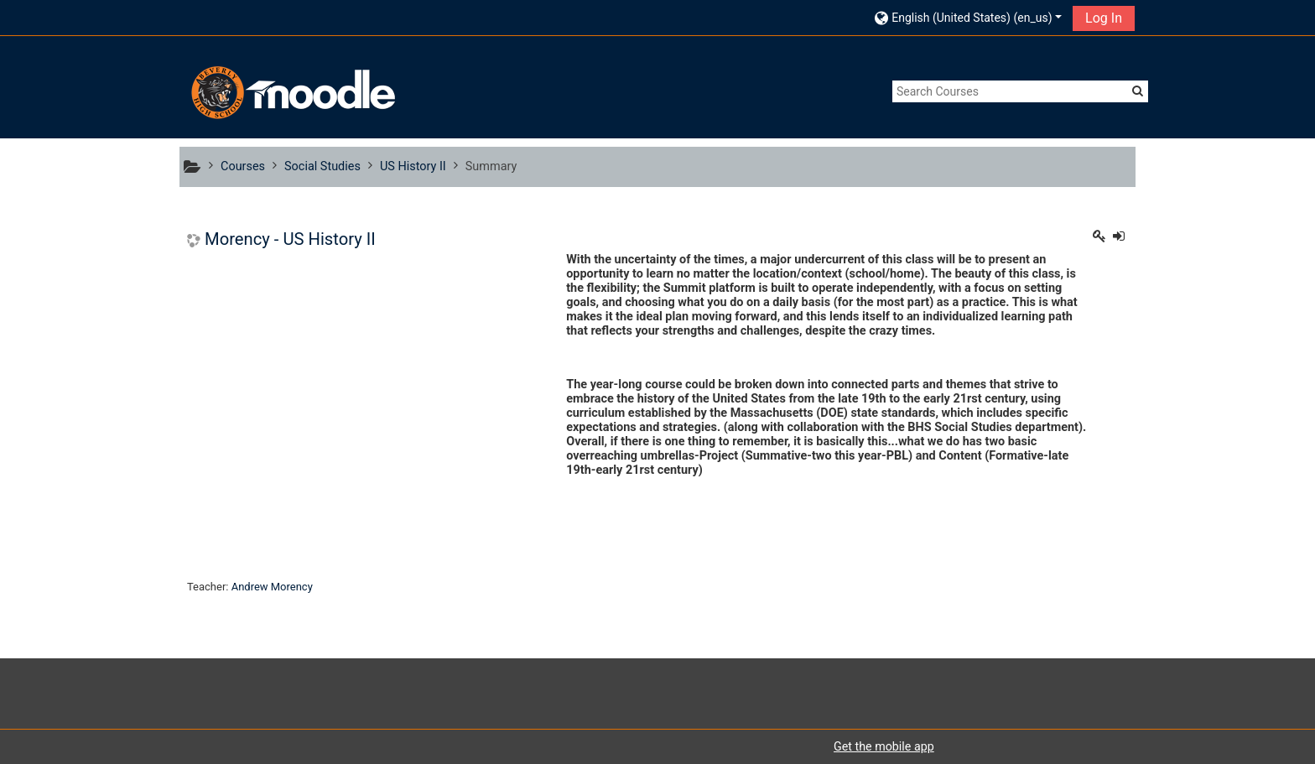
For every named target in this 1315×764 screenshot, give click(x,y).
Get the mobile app (884, 746)
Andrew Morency (272, 586)
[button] (968, 17)
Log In (1103, 18)
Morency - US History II (290, 239)
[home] (291, 93)
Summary (491, 166)
